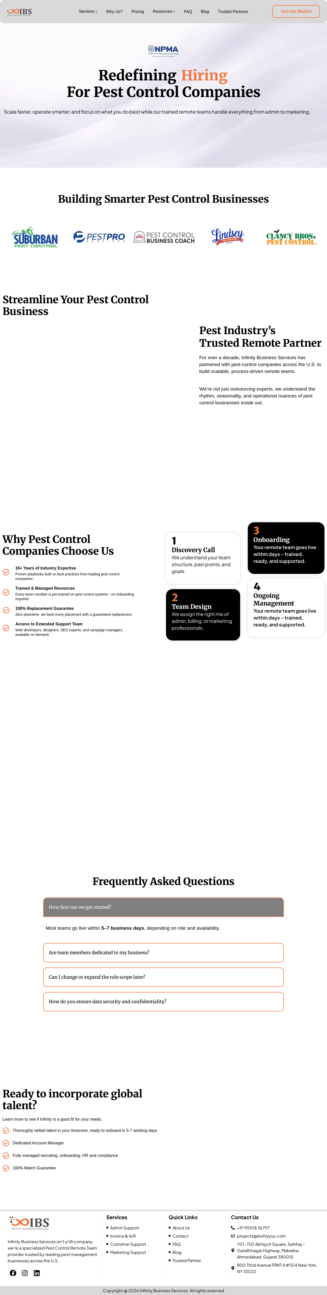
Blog (205, 11)
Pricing (138, 11)
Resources (162, 11)
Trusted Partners (233, 11)
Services (87, 11)
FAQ (188, 11)
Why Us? (114, 11)
